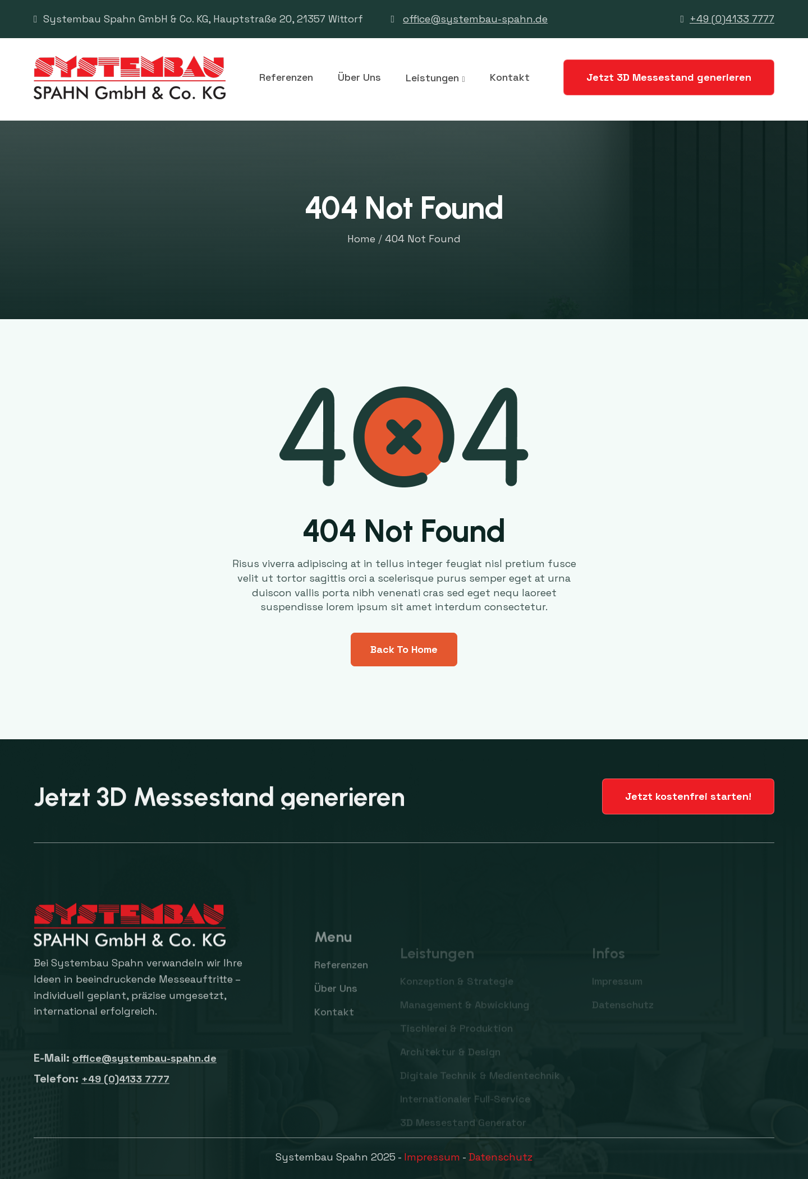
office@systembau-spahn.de (475, 18)
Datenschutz (500, 1156)
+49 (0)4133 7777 (732, 18)
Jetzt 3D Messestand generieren (668, 77)
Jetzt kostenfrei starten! (688, 796)
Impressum (432, 1156)
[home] (130, 77)
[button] (435, 78)
